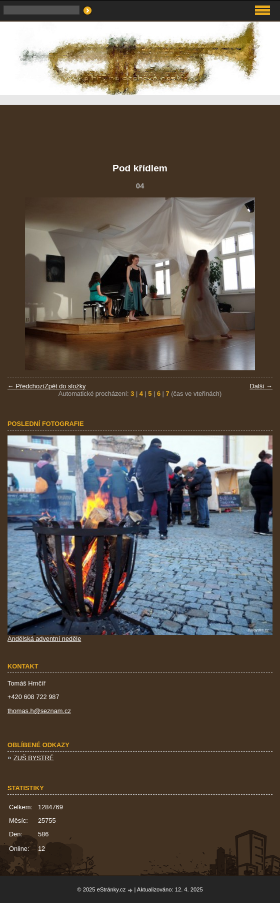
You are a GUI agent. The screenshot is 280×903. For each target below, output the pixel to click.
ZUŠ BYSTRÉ (34, 758)
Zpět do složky (65, 386)
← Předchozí (26, 386)
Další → (261, 386)
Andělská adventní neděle (44, 638)
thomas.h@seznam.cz (39, 711)
